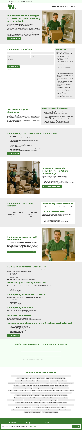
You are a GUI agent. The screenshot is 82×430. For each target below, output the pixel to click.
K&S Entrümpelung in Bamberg (42, 380)
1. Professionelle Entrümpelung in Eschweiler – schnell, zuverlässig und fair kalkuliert (64, 53)
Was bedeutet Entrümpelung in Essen (66, 383)
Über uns (72, 6)
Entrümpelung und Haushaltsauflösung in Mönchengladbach (42, 390)
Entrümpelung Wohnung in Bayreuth (15, 400)
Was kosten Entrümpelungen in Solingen (32, 412)
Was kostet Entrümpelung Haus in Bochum (23, 397)
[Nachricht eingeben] (30, 62)
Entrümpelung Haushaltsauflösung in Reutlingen (57, 402)
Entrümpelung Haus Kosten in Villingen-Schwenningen (43, 392)
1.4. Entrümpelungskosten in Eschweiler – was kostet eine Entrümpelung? (65, 66)
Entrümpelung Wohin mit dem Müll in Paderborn (43, 397)
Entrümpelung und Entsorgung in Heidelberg (22, 388)
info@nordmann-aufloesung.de (25, 1)
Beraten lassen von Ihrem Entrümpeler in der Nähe (22, 252)
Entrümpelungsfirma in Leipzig (23, 378)
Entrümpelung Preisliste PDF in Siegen (63, 392)
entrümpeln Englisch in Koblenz (64, 409)
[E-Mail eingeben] (18, 56)
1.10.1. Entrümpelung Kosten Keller (65, 89)
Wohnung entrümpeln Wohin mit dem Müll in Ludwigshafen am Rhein (29, 395)
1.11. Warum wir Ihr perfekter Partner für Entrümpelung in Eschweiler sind (65, 91)
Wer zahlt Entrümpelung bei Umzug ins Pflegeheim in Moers (43, 409)
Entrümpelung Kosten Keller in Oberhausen (41, 407)
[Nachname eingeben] (42, 53)
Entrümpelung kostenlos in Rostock (36, 383)
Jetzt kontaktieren (14, 38)
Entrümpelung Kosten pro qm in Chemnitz (24, 402)
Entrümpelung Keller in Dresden (61, 397)
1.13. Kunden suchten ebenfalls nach (64, 96)
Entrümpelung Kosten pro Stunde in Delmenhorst (22, 375)
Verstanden (76, 426)
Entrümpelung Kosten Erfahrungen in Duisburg (18, 383)
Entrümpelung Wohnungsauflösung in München (60, 375)
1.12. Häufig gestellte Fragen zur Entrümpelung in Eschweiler (63, 94)
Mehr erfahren (33, 426)
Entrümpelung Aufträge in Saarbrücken (50, 412)
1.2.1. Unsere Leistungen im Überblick (65, 61)
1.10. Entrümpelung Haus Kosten (63, 87)
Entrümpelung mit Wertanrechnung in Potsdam (21, 392)
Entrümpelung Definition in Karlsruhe (23, 407)
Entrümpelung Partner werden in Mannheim (49, 405)
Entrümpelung (55, 6)
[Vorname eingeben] (18, 53)
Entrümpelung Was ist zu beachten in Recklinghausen (56, 395)
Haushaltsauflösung (64, 6)
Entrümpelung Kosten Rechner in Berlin (41, 375)
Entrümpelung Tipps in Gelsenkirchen (40, 388)
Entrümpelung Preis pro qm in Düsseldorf (58, 380)
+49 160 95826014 (11, 1)
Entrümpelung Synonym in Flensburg (15, 405)
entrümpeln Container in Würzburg (37, 378)
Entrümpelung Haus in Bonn (39, 402)
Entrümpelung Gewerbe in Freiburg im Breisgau (47, 400)
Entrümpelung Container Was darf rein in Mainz (25, 380)
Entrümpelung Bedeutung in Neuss (66, 405)
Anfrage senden (13, 67)
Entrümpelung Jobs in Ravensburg (32, 405)
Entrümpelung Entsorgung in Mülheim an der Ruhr (18, 390)
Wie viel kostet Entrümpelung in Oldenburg (65, 390)
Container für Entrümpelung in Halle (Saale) (23, 385)
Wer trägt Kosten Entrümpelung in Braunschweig (43, 385)
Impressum (47, 422)
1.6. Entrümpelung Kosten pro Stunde (64, 71)
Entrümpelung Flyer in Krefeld (51, 383)
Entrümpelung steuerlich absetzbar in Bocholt (59, 388)
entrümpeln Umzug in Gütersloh (61, 385)
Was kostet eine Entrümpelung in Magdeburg (55, 378)
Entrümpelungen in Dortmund (30, 400)
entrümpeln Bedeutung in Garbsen (58, 407)
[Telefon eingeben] (42, 56)
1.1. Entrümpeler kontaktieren (63, 56)
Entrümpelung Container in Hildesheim (66, 400)
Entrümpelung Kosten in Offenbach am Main (21, 409)
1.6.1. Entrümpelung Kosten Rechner (65, 73)
